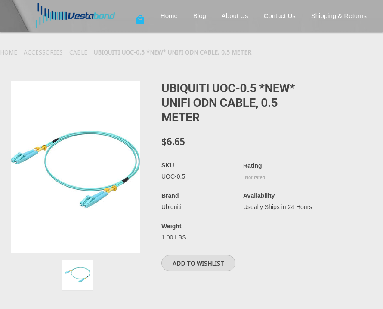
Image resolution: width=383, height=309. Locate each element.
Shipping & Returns (339, 15)
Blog (199, 15)
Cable (78, 52)
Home (169, 15)
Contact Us (280, 15)
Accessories (43, 52)
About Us (235, 15)
